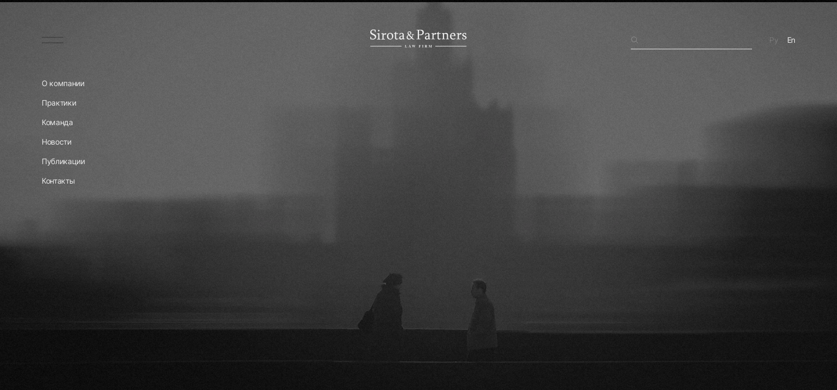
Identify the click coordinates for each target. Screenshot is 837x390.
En (791, 39)
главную (694, 139)
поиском (752, 128)
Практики (59, 102)
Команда (57, 122)
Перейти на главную (93, 352)
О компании (63, 83)
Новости (56, 141)
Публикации (63, 161)
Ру (773, 39)
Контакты (58, 180)
